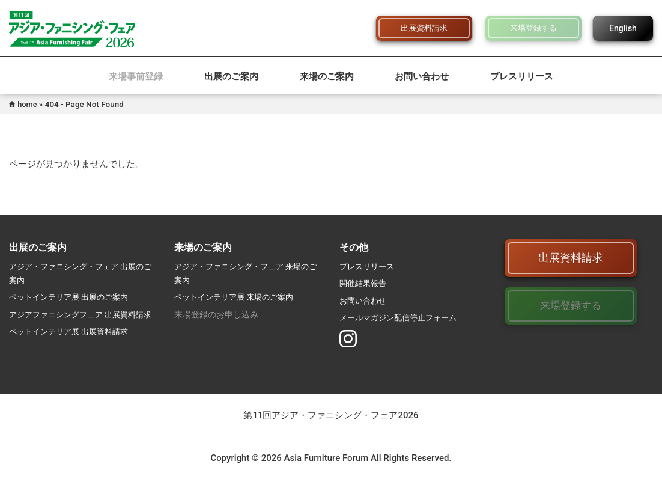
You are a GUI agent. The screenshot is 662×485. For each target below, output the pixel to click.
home (28, 104)
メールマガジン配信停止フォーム (402, 317)
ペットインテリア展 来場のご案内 (238, 297)
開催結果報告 (364, 283)
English (623, 28)
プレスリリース (521, 76)
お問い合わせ (422, 76)
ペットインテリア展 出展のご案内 (73, 297)
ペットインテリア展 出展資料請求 (73, 345)
